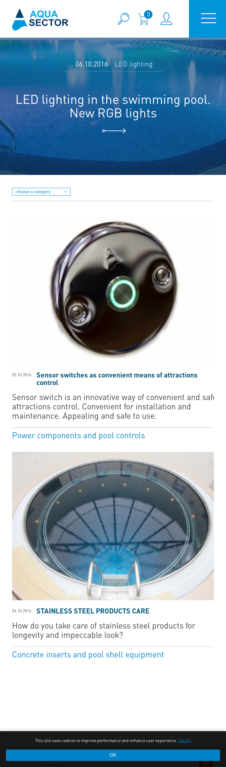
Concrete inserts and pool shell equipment (88, 654)
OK (112, 755)
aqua (40, 19)
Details (184, 740)
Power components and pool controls (78, 435)
